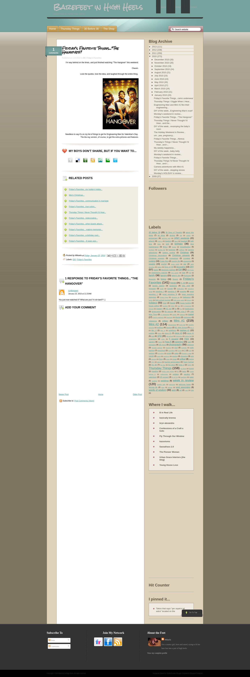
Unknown (73, 290)
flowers (175, 279)
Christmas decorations (158, 255)
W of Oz (175, 377)
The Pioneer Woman (169, 452)
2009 (154, 176)
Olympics (179, 336)
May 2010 (159, 82)
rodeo (176, 353)
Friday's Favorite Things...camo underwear (173, 98)
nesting (151, 333)
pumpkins (171, 350)
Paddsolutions (171, 673)
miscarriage (172, 325)
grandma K (172, 291)
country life (176, 261)
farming (163, 275)
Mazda (177, 317)
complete (186, 258)
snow (174, 359)
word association (183, 387)
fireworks (152, 279)
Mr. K (192, 327)
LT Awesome (165, 314)
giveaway (152, 289)
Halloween (187, 297)
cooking (152, 261)
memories (187, 317)
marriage (169, 317)
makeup (182, 314)
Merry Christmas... (77, 195)
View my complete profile (157, 653)
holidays (153, 303)
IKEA (172, 306)
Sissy (161, 359)
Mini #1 (179, 320)
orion (163, 339)
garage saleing (158, 286)
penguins (152, 345)
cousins (152, 264)
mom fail (182, 325)
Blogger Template (182, 673)
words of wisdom (157, 390)
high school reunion (162, 300)
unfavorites (164, 374)
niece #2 (178, 333)
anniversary (153, 238)
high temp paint (178, 300)
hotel (164, 303)
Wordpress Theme (158, 673)
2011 (154, 53)
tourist (191, 368)
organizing (153, 339)
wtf (180, 390)
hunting (165, 306)
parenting (179, 342)
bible (159, 244)
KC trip (168, 309)
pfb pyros (162, 345)
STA (152, 362)
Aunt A (160, 241)
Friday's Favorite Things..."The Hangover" (90, 50)
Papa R (168, 342)
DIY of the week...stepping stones (169, 170)
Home (100, 394)
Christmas (184, 252)
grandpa (183, 291)
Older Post (137, 394)
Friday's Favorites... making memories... (86, 229)
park (189, 342)
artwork (151, 241)
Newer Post (64, 394)
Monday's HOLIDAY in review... (168, 173)
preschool (161, 350)
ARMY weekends (181, 238)
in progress (187, 306)
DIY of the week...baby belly (167, 151)
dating (159, 267)
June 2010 (159, 79)
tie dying (183, 368)
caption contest (168, 253)
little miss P (182, 312)
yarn (186, 390)
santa (159, 356)
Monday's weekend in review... (168, 114)
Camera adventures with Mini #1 (169, 167)
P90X (186, 339)
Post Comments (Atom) (84, 401)
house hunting (185, 303)
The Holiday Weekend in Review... (169, 132)
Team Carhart (188, 362)
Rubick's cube (186, 353)
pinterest (190, 345)
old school (169, 336)
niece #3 (190, 333)
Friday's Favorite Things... (166, 157)
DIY (192, 266)
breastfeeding (185, 247)
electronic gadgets (168, 270)
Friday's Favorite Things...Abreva (169, 139)
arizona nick (166, 238)
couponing (187, 261)
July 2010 (159, 75)
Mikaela (168, 640)
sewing (175, 356)
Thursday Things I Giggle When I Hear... (172, 101)
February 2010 (161, 92)
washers (184, 377)
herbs (151, 300)
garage (191, 283)
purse (179, 350)
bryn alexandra (166, 423)
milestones (153, 321)
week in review (183, 380)
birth (167, 244)
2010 (154, 56)
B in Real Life (166, 412)
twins (184, 371)
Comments (53, 646)
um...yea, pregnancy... (164, 135)
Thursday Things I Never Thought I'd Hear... (87, 212)
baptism (168, 241)
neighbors (172, 330)
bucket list (161, 250)
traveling (155, 371)
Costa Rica (164, 261)
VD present (164, 377)
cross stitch (175, 264)
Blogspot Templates (196, 673)
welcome (172, 384)
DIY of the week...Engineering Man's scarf (173, 111)
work (174, 390)
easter (156, 270)
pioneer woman (157, 348)
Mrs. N (162, 330)
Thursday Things (160, 368)
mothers (160, 327)
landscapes (189, 309)
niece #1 (168, 333)
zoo (192, 390)
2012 (154, 50)
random (152, 353)
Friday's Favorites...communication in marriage (88, 201)
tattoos (159, 362)
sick (192, 356)
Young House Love (168, 465)
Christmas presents (181, 255)
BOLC (165, 247)
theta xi (181, 365)
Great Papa (164, 297)
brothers (151, 250)
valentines (153, 377)
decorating (180, 267)
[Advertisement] (161, 526)
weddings (165, 381)
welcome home (185, 384)
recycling (161, 353)
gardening (173, 286)
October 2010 (161, 66)
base (176, 241)
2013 (154, 46)
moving (169, 327)
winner (170, 387)
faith (183, 273)
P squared (173, 339)
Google (170, 289)
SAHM (151, 356)
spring (191, 359)
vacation (187, 374)
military (165, 321)
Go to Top (191, 613)
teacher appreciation (172, 362)
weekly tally (161, 384)
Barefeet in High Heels (66, 673)
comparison (173, 258)
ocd (152, 336)
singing (153, 359)
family (152, 275)
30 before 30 (154, 232)
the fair (162, 365)
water (192, 377)
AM (181, 235)
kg (175, 309)
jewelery (159, 309)
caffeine (181, 250)
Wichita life (153, 387)
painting (152, 342)
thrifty (189, 365)
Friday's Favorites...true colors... (82, 207)
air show (161, 235)
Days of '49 (168, 267)
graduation (180, 289)
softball (183, 359)
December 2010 (162, 59)
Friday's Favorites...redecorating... (83, 218)
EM (84, 58)
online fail (188, 336)
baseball (184, 241)
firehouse (187, 275)
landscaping (156, 312)
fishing (163, 279)
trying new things (168, 371)
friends (173, 283)
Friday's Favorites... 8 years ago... (83, 241)
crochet (164, 264)
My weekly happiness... (164, 148)
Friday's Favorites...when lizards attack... (86, 224)
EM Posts (190, 270)
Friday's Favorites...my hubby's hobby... (85, 189)
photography (175, 344)
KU (181, 309)
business (172, 250)
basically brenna (167, 418)
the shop (171, 365)
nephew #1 (185, 330)
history (189, 300)
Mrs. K (154, 330)
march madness (158, 317)
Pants (160, 342)
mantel (191, 314)
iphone (151, 309)
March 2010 (160, 88)
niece (160, 333)
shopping (184, 356)
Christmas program (156, 258)
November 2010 (162, 63)
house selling (154, 306)
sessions (166, 356)
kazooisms (164, 441)
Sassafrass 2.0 (166, 446)
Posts (51, 640)
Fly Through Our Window (171, 436)
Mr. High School (181, 327)
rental (169, 353)
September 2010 (162, 69)
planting (168, 348)
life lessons (169, 312)
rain (190, 350)
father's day (176, 275)
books (174, 247)
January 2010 (161, 95)
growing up (175, 297)
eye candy (174, 273)
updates (176, 374)
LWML (174, 314)
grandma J (159, 291)
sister (168, 359)
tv (178, 371)
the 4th (154, 365)
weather (154, 381)
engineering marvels (159, 273)
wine (162, 387)
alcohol (172, 235)
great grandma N (169, 294)
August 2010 (160, 72)
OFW (159, 336)
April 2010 (159, 85)
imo (179, 306)
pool (175, 348)
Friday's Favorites (93, 58)
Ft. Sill (182, 283)
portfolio (184, 348)
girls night (186, 286)
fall (190, 273)
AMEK (188, 235)
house (172, 303)
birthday (179, 244)
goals (162, 289)
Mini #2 (154, 324)
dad (184, 264)
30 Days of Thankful (173, 232)
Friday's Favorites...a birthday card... (84, 235)
